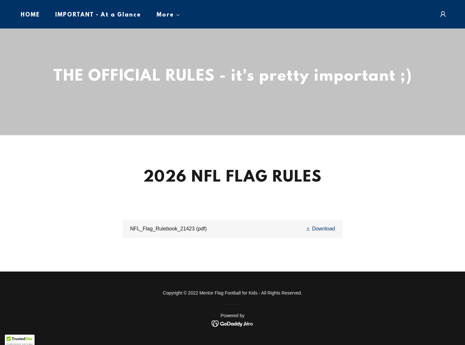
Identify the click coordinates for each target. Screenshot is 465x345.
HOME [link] (30, 15)
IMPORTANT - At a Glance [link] (98, 15)
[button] (166, 15)
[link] (232, 229)
